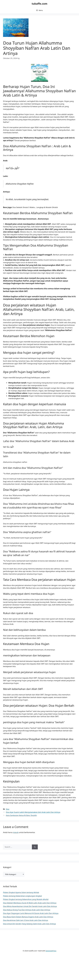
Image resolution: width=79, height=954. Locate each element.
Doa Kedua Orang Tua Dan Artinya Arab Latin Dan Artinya (26, 910)
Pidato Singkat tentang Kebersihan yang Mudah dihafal (25, 899)
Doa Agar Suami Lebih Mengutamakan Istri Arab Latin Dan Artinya (33, 812)
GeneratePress (51, 951)
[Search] (35, 846)
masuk (15, 832)
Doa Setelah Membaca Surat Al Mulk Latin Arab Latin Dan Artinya (29, 903)
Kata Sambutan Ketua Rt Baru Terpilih (21, 815)
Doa (7, 809)
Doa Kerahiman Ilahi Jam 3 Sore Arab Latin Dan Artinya (25, 920)
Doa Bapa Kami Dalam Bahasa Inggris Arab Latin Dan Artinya (28, 917)
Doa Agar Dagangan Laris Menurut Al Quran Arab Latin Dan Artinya (30, 913)
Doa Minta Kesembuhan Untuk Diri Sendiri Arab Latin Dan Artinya (30, 906)
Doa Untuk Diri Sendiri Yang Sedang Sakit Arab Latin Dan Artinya (29, 924)
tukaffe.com (39, 3)
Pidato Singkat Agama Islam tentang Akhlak (21, 892)
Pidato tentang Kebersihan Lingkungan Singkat (22, 896)
